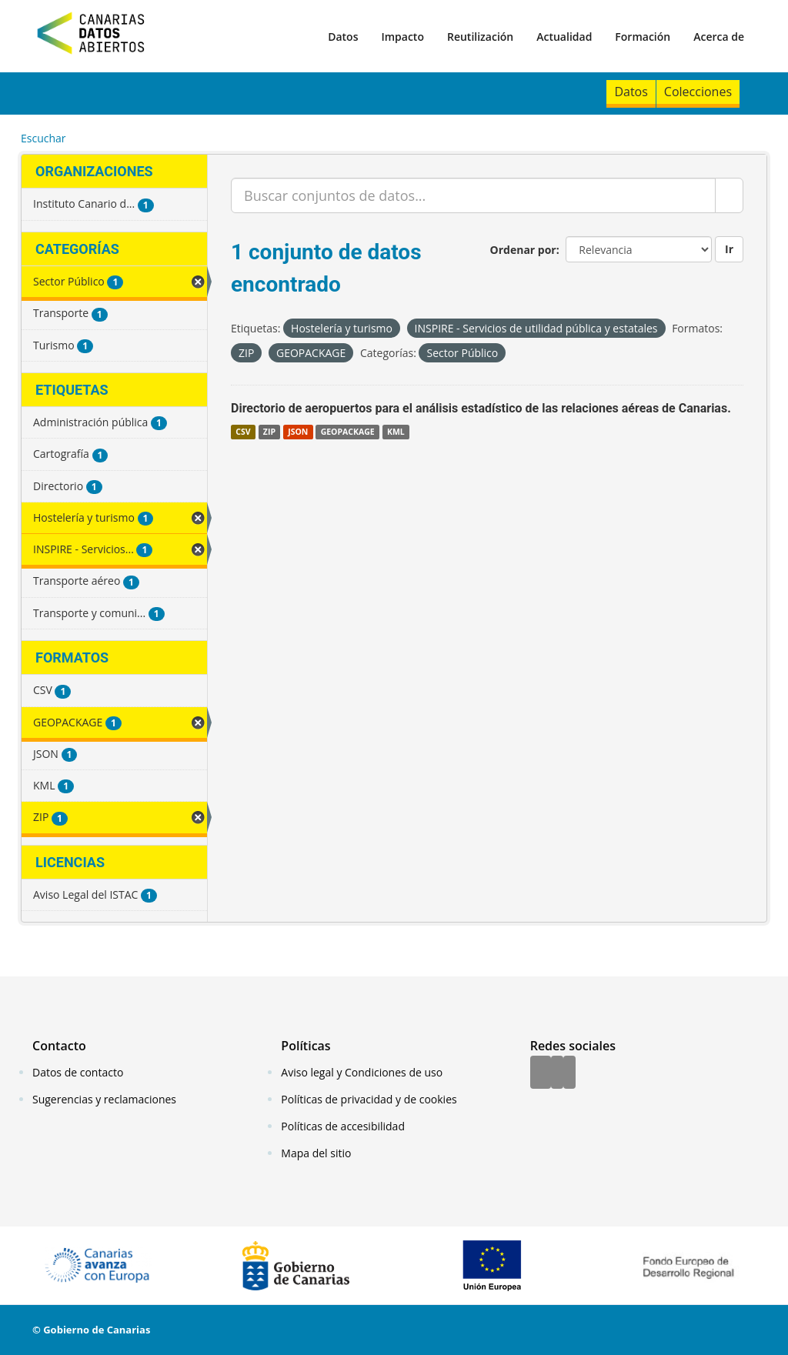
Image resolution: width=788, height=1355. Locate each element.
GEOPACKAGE (348, 431)
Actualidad (564, 36)
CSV (242, 431)
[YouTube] (569, 1073)
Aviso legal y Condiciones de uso (361, 1072)
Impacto (402, 36)
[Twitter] (557, 1073)
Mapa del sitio (316, 1153)
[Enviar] (729, 195)
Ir (729, 249)
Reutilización (480, 36)
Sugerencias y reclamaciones (104, 1099)
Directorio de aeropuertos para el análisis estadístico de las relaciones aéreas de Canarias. (481, 408)
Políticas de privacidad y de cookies (368, 1099)
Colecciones (698, 91)
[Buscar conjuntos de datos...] (473, 195)
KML (396, 431)
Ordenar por (523, 249)
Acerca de (718, 36)
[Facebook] (540, 1073)
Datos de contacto (77, 1072)
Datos (343, 36)
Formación (642, 36)
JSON (298, 431)
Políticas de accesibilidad (343, 1126)
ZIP (269, 431)
